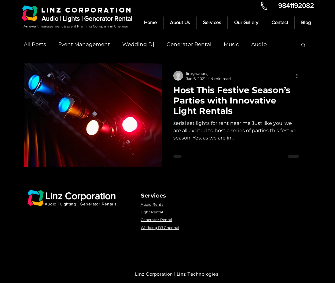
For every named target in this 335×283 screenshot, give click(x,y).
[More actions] (299, 75)
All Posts (35, 44)
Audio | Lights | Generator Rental (87, 18)
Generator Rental (189, 44)
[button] (303, 45)
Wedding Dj (138, 44)
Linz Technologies (197, 274)
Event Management (84, 44)
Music (231, 44)
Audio (259, 44)
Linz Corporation (80, 195)
